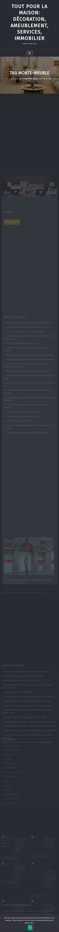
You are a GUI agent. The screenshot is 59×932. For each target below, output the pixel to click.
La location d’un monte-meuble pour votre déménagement (33, 81)
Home (6, 81)
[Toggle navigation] (30, 53)
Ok (30, 927)
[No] (56, 923)
